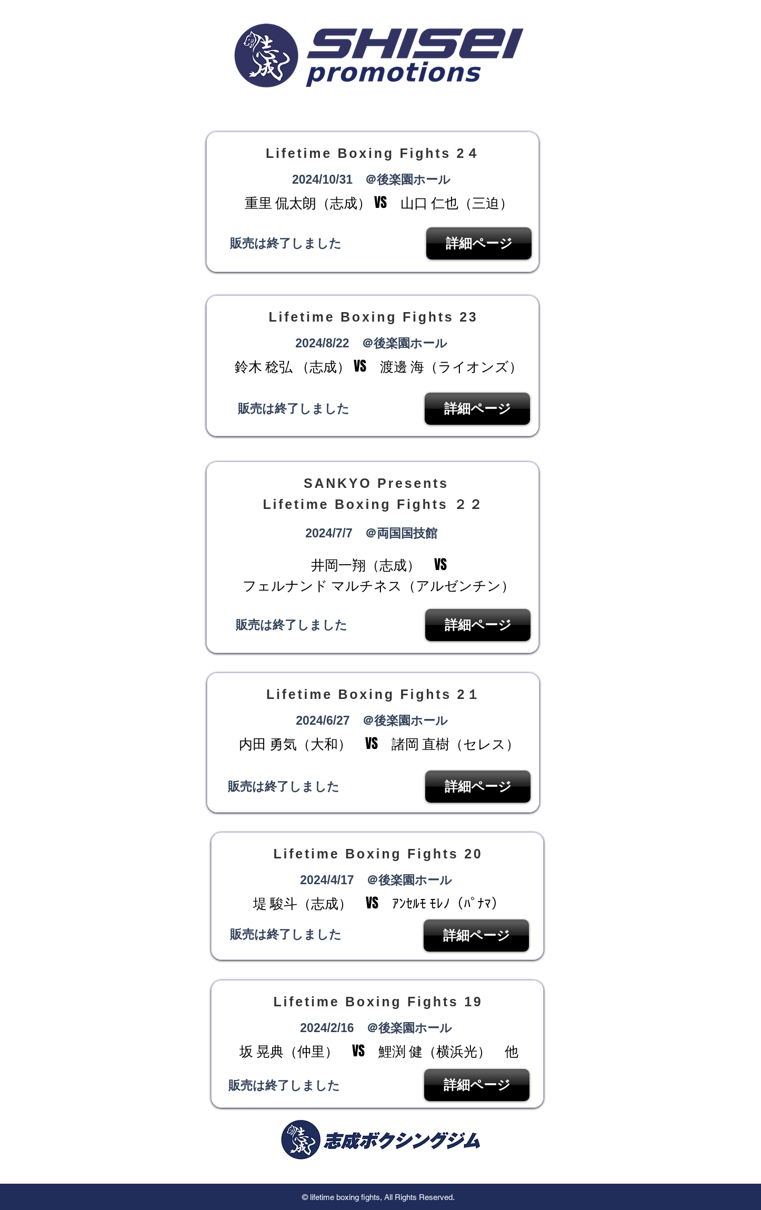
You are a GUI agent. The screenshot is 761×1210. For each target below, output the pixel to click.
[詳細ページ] (479, 243)
